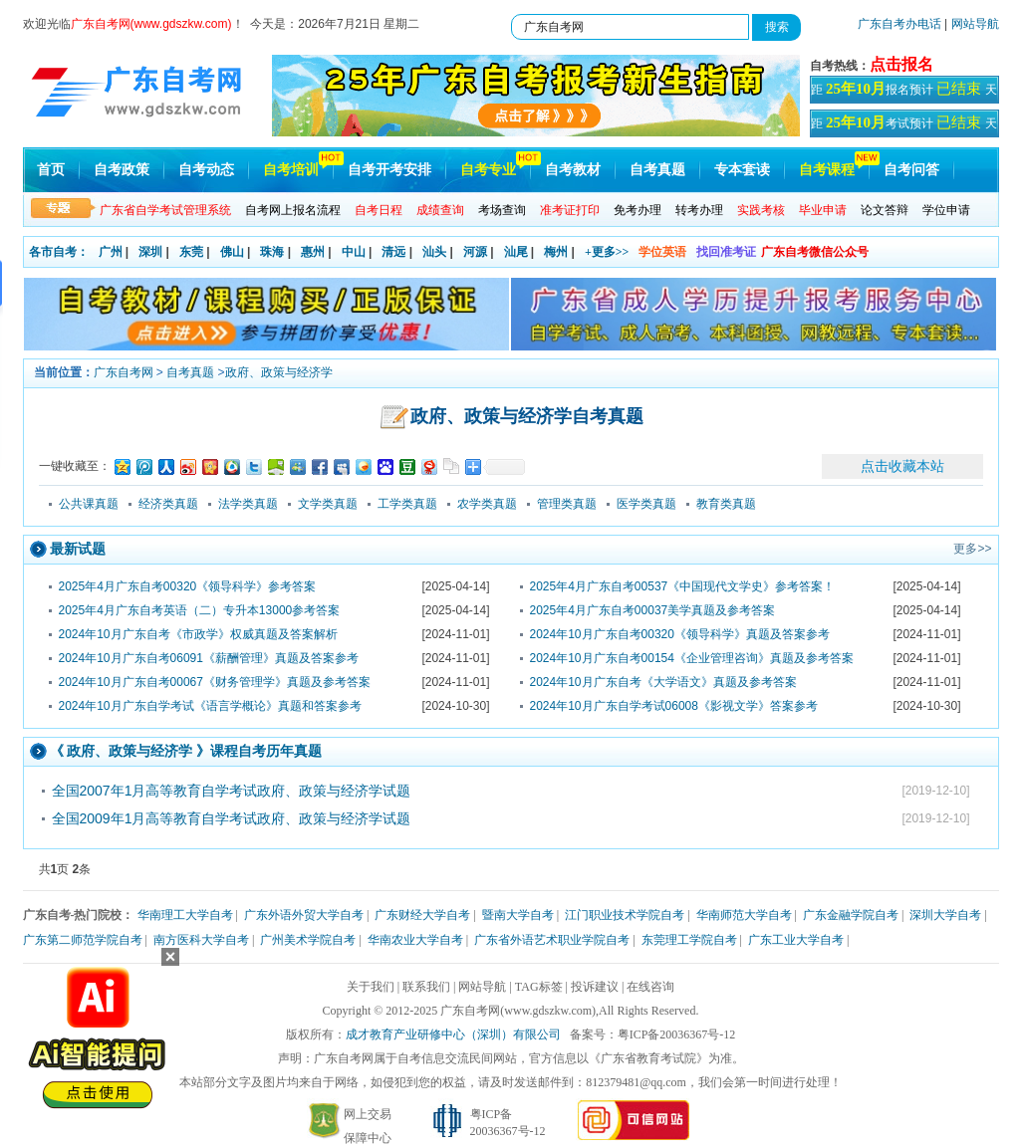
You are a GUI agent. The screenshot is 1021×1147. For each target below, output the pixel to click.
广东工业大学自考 (796, 940)
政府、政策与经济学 (279, 372)
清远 (393, 252)
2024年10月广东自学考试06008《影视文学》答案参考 (674, 706)
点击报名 (901, 64)
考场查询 (502, 210)
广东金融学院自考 (850, 915)
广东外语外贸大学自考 (304, 915)
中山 (354, 252)
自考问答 (911, 169)
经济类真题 (168, 504)
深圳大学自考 (945, 915)
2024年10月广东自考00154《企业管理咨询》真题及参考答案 (692, 658)
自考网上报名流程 (293, 210)
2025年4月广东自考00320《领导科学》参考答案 (188, 586)
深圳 (150, 252)
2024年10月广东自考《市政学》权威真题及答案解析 (198, 634)
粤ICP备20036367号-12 (677, 1034)
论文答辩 (884, 210)
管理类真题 (567, 504)
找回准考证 (726, 252)
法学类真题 (248, 504)
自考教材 (573, 169)
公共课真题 (89, 504)
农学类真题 (487, 504)
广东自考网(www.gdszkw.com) (518, 1011)
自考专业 (488, 169)
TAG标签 (539, 987)
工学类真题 (407, 504)
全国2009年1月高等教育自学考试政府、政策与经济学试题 (231, 818)
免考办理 (637, 210)
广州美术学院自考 (308, 940)
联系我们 (426, 987)
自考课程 (827, 169)
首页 (51, 169)
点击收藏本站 (902, 466)
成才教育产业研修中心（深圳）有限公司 (453, 1034)
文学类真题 (328, 504)
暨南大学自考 (518, 915)
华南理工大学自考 (185, 915)
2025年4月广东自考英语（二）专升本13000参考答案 (200, 610)
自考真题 (657, 169)
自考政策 (121, 169)
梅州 (556, 252)
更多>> (972, 549)
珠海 (272, 252)
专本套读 (742, 169)
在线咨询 (650, 987)
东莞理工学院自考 (689, 940)
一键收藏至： (75, 466)
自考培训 (291, 169)
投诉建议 (595, 987)
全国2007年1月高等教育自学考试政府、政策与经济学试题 (231, 791)
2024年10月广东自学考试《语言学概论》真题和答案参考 (210, 706)
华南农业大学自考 (415, 940)
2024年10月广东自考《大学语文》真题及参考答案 (663, 682)
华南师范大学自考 (744, 915)
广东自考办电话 (899, 24)
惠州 (313, 252)
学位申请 (946, 210)
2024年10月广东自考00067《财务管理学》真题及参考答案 (215, 682)
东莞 (191, 252)
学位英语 (662, 252)
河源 (475, 252)
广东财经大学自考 (422, 915)
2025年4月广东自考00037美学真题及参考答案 (653, 610)
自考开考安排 (389, 169)
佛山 (232, 252)
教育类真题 (726, 504)
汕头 (434, 252)
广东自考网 (123, 372)
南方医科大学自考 (201, 940)
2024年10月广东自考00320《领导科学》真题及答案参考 (680, 634)
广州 (111, 252)
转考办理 (699, 210)
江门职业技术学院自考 (624, 915)
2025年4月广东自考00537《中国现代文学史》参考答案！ (683, 586)
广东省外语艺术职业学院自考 (552, 940)
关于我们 (370, 987)
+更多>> (607, 252)
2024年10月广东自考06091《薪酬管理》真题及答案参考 (209, 658)
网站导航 (975, 24)
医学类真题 (646, 504)
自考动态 (206, 169)
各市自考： (59, 252)
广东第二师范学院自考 (82, 940)
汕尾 (516, 252)
